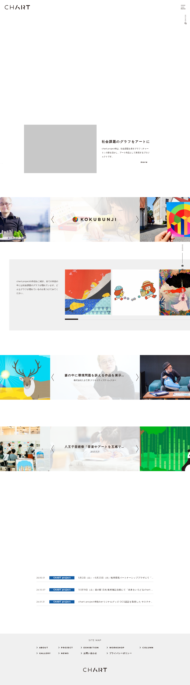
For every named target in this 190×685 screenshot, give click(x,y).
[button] (52, 219)
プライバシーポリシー (120, 653)
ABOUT (43, 648)
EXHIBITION (91, 648)
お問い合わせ (90, 653)
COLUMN (147, 648)
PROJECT (67, 648)
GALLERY (45, 653)
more (144, 162)
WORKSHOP (117, 648)
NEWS (65, 653)
